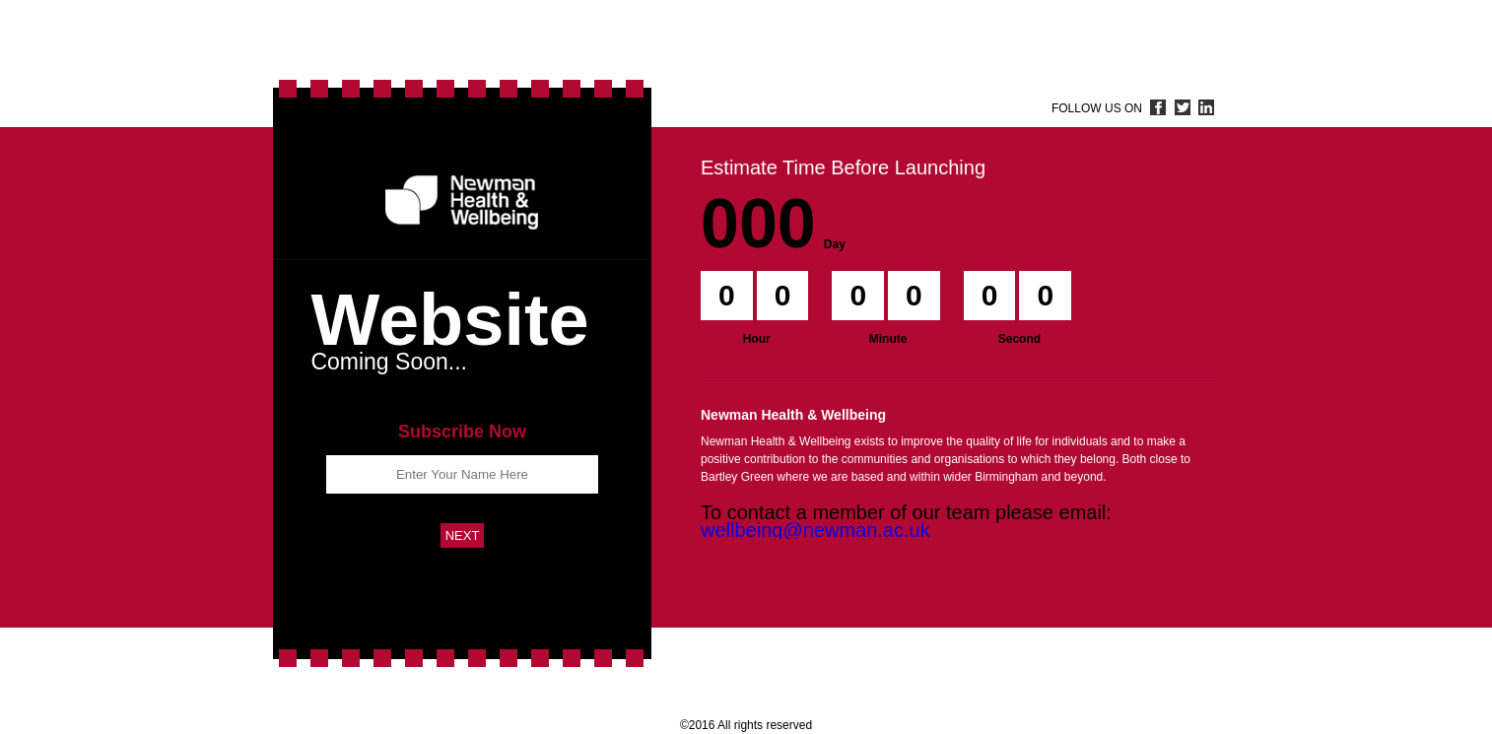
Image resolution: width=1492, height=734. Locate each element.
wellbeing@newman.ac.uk (815, 530)
